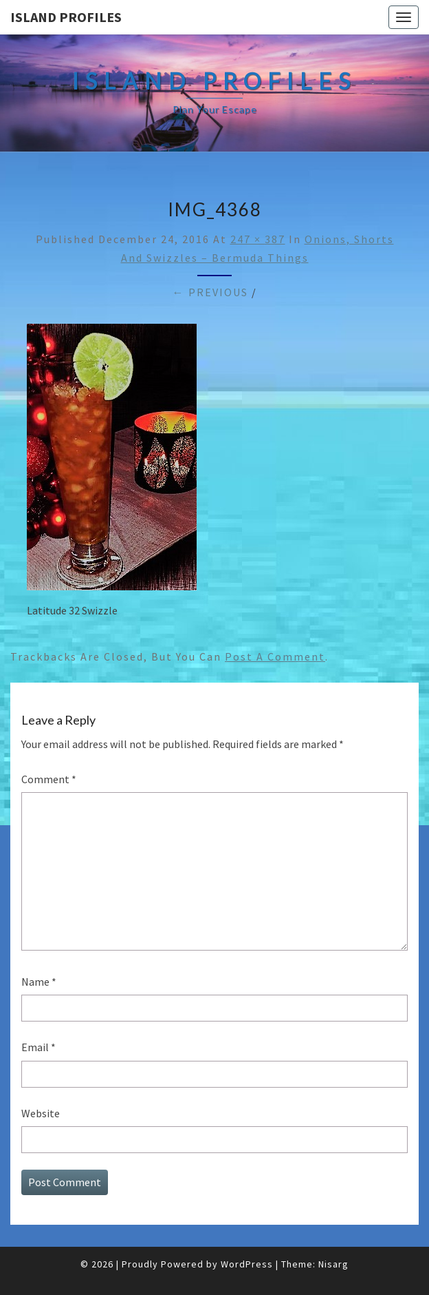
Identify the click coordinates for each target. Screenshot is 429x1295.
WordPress (247, 1264)
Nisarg (333, 1264)
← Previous (210, 292)
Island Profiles (66, 16)
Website (40, 1113)
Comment (48, 779)
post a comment (275, 656)
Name (38, 981)
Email (38, 1047)
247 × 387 (257, 239)
